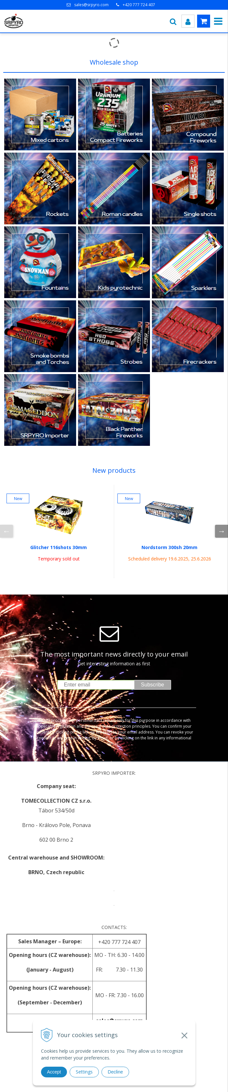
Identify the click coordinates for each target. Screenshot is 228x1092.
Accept (54, 1071)
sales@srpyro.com (91, 4)
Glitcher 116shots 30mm (58, 547)
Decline (115, 1071)
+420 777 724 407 (139, 4)
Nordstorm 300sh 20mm (169, 547)
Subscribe (152, 684)
